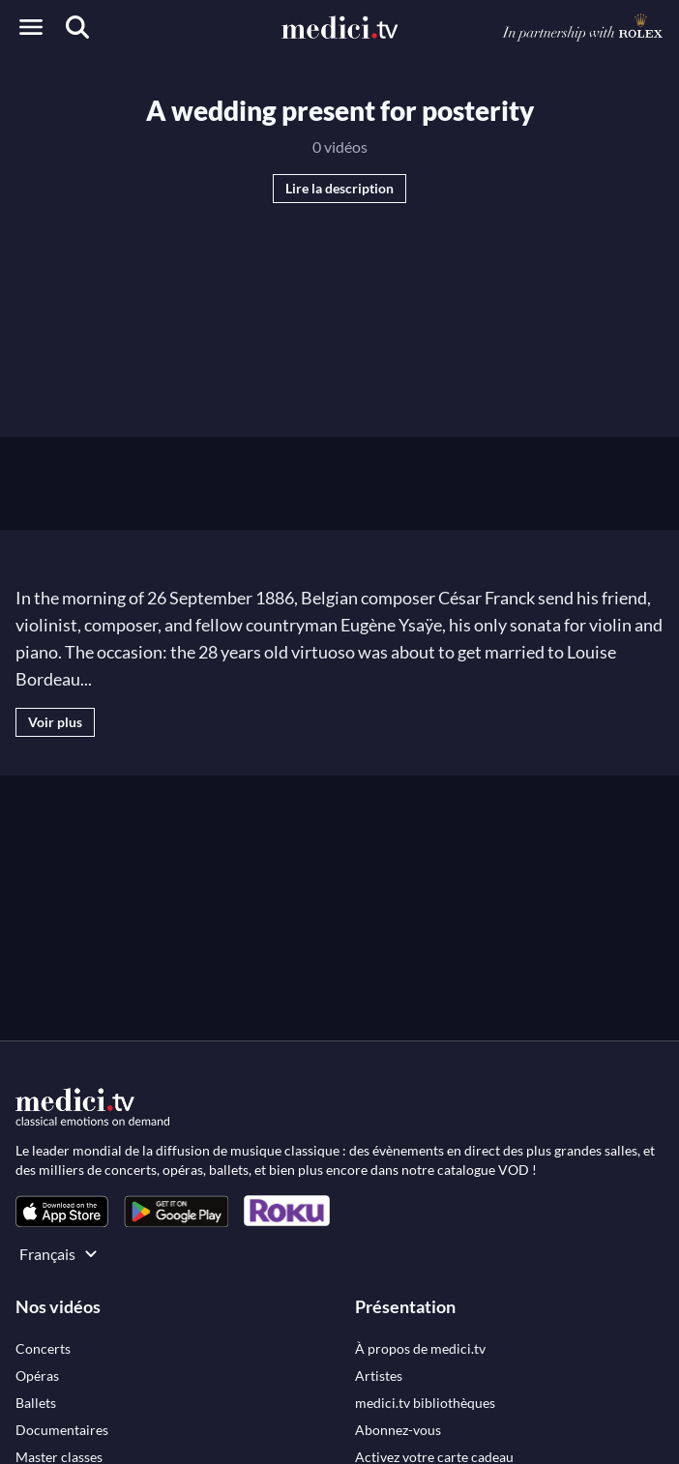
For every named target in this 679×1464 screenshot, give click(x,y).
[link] (61, 1211)
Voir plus (55, 722)
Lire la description (339, 188)
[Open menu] (30, 27)
